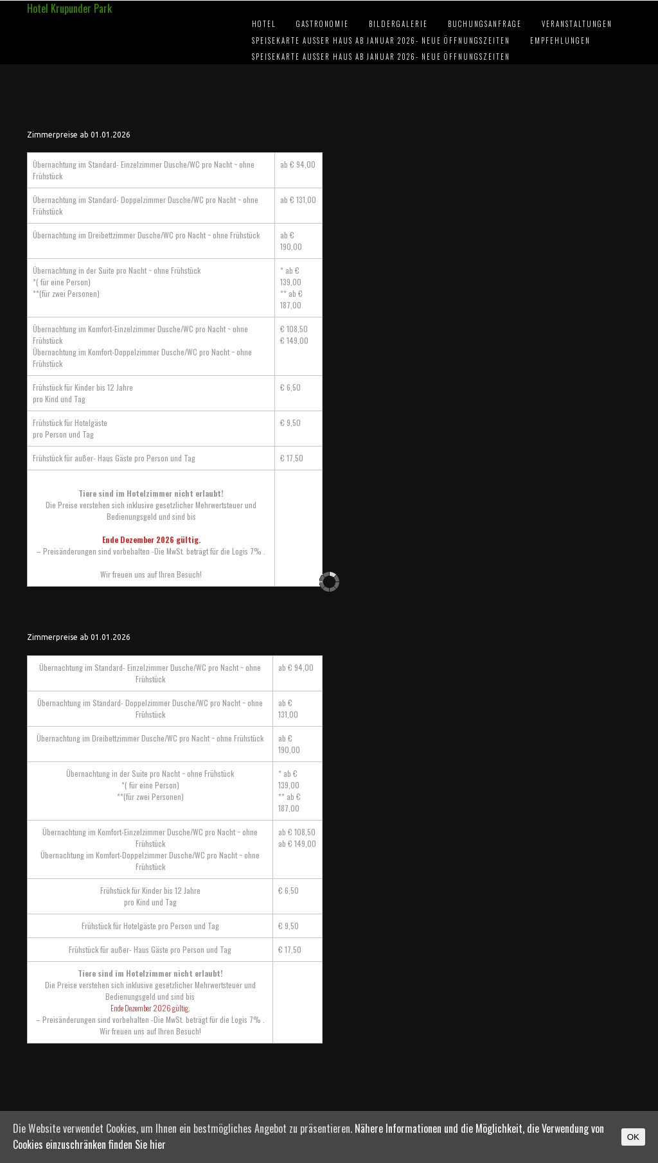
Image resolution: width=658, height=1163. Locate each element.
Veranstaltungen (577, 24)
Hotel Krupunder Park (69, 8)
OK (633, 1137)
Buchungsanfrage (485, 24)
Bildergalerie (398, 24)
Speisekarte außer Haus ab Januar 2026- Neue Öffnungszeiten (381, 40)
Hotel (264, 24)
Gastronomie (322, 24)
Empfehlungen (560, 40)
